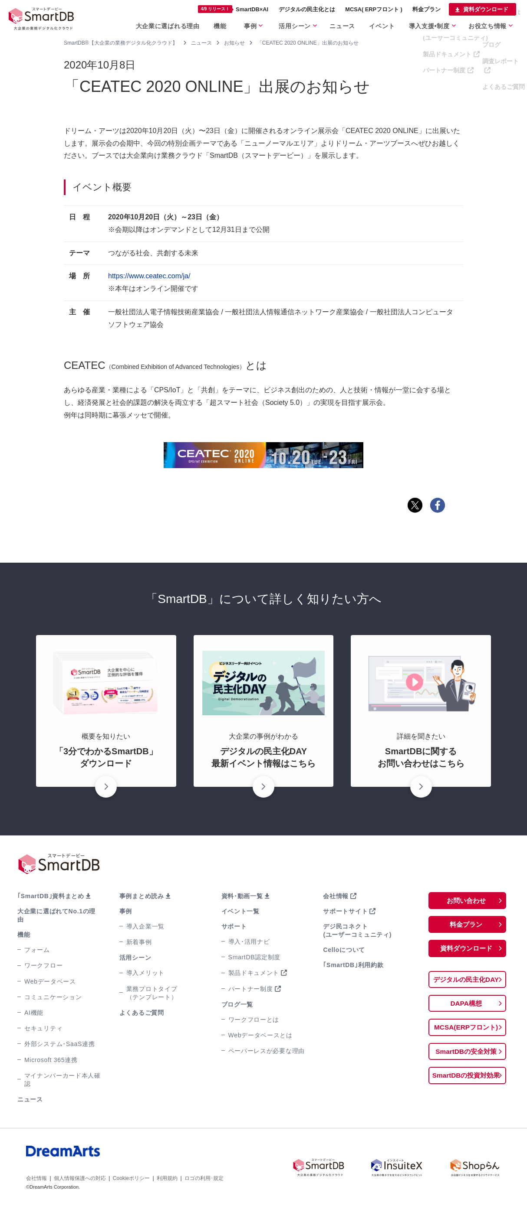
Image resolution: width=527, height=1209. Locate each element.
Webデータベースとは (260, 1035)
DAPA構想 (466, 1004)
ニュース (30, 1099)
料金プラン (466, 925)
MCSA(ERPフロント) (466, 1029)
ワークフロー (43, 965)
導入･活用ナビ (249, 941)
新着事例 (139, 942)
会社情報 (336, 896)
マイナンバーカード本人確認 (62, 1079)
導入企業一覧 (145, 926)
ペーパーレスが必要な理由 (266, 1050)
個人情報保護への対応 (80, 1178)
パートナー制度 (250, 988)
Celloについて (344, 949)
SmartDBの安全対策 (466, 1053)
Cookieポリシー (131, 1178)
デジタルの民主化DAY (466, 980)
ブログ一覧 (237, 1004)
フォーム (37, 949)
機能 (23, 934)
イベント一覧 (240, 911)
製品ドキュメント (254, 972)
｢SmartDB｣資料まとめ (50, 896)
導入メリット (145, 972)
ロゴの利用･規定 (204, 1178)
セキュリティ (43, 1028)
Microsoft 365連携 (51, 1059)
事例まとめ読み (141, 896)
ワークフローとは (254, 1019)
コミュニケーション (53, 997)
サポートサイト (345, 911)
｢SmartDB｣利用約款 (353, 964)
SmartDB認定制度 (254, 957)
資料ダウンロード (466, 949)
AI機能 (33, 1012)
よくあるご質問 (141, 1012)
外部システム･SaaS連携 (59, 1043)
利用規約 (167, 1178)
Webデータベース (50, 981)
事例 (125, 911)
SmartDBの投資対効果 (465, 1077)
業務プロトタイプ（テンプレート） (152, 992)
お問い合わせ (466, 900)
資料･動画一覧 (242, 896)
